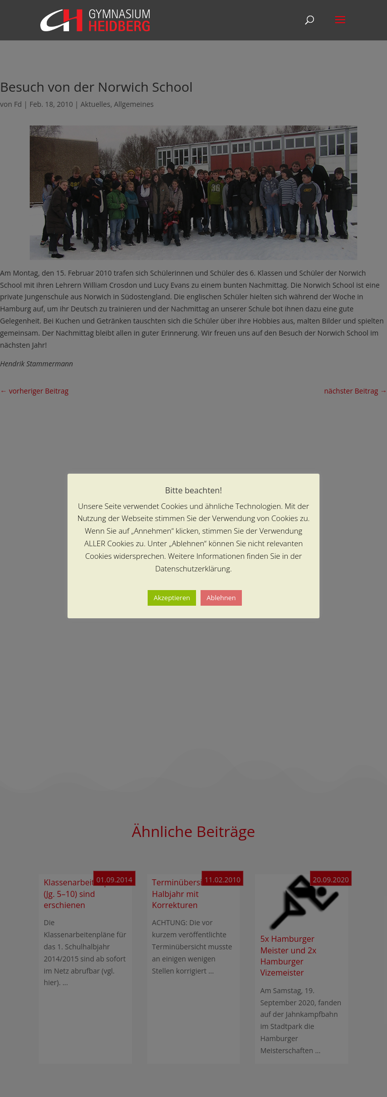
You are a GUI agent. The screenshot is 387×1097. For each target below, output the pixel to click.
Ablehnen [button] (221, 597)
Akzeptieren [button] (172, 597)
